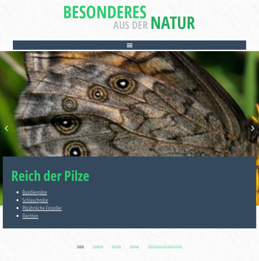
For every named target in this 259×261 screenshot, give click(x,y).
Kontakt (116, 246)
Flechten (30, 216)
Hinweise (98, 246)
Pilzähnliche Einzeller (42, 208)
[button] (129, 45)
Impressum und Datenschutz (165, 246)
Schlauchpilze (35, 200)
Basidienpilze (34, 192)
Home (80, 246)
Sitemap (134, 246)
